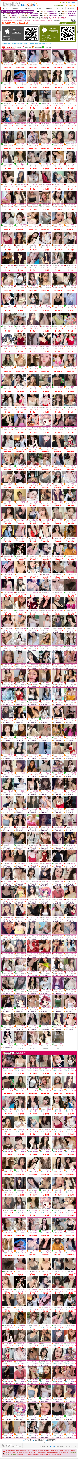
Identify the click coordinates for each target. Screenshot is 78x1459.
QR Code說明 (72, 23)
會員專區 (28, 8)
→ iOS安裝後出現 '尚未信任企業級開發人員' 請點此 (14, 43)
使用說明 (49, 8)
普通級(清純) (35, 18)
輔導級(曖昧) (25, 18)
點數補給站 (15, 8)
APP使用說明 (63, 23)
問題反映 (71, 8)
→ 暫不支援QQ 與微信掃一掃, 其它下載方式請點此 (40, 43)
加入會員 (38, 8)
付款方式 (60, 8)
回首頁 (5, 8)
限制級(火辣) (14, 18)
